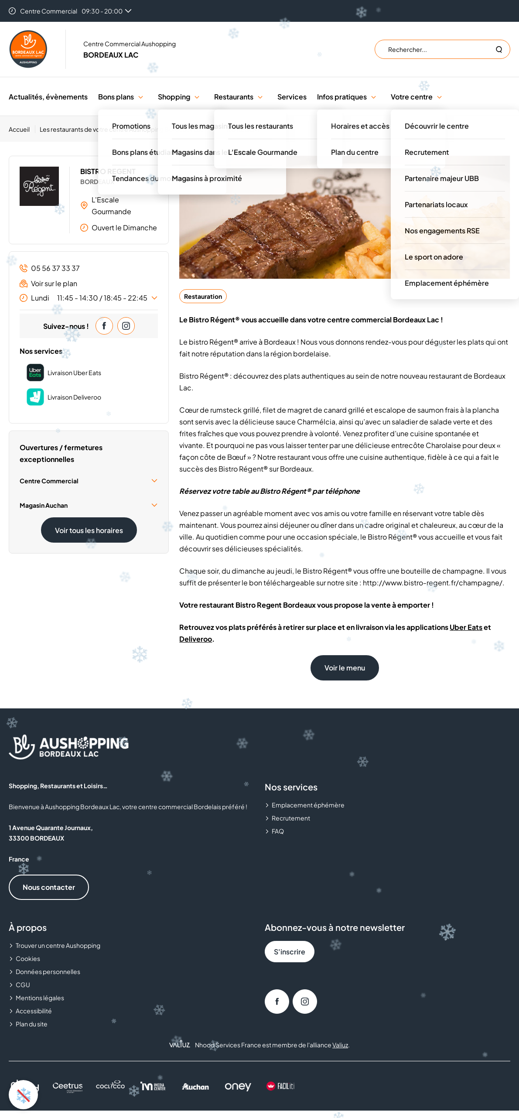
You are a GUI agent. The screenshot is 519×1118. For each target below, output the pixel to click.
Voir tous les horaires (89, 530)
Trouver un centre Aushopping (58, 945)
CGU (23, 984)
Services (292, 96)
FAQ (278, 831)
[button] (140, 96)
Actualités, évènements (48, 96)
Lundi (89, 298)
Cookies (28, 958)
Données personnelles (48, 971)
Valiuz (340, 1045)
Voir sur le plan (48, 283)
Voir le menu (344, 667)
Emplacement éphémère (308, 805)
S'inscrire (289, 951)
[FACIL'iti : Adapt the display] (281, 1086)
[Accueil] (22, 129)
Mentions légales (40, 998)
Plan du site (32, 1024)
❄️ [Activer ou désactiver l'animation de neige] (23, 1094)
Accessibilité (34, 1011)
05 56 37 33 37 (50, 268)
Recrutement (291, 818)
